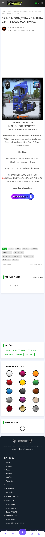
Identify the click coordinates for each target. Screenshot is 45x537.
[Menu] (3, 3)
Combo (9, 466)
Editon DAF (10, 501)
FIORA (15, 350)
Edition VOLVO (11, 512)
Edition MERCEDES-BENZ (15, 523)
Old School (10, 492)
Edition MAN (10, 504)
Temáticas (9, 485)
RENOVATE (9, 354)
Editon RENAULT (12, 519)
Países (8, 462)
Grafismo (9, 477)
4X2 (11, 249)
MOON (34, 249)
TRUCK (15, 11)
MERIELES (24, 350)
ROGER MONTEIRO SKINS (12, 256)
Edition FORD (11, 508)
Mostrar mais (38, 277)
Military (8, 470)
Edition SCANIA (11, 516)
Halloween (10, 488)
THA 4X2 (6, 260)
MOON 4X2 (7, 252)
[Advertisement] (22, 55)
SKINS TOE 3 (28, 256)
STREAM (19, 354)
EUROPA (25, 249)
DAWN (7, 350)
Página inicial (6, 11)
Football (9, 473)
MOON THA (19, 252)
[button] (37, 3)
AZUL (17, 249)
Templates (9, 481)
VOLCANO (29, 354)
